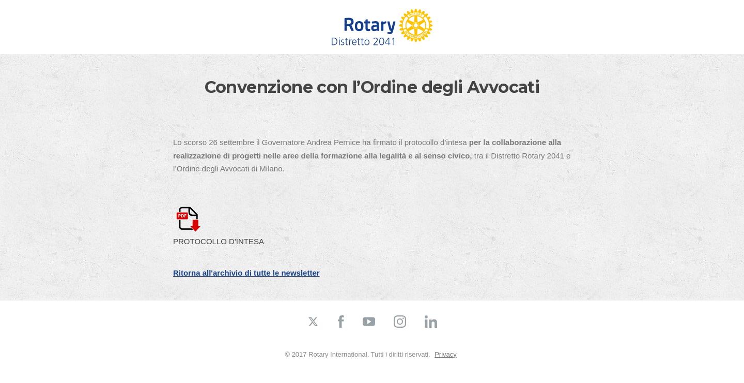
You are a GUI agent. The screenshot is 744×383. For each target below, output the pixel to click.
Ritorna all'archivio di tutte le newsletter (246, 272)
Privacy (446, 354)
